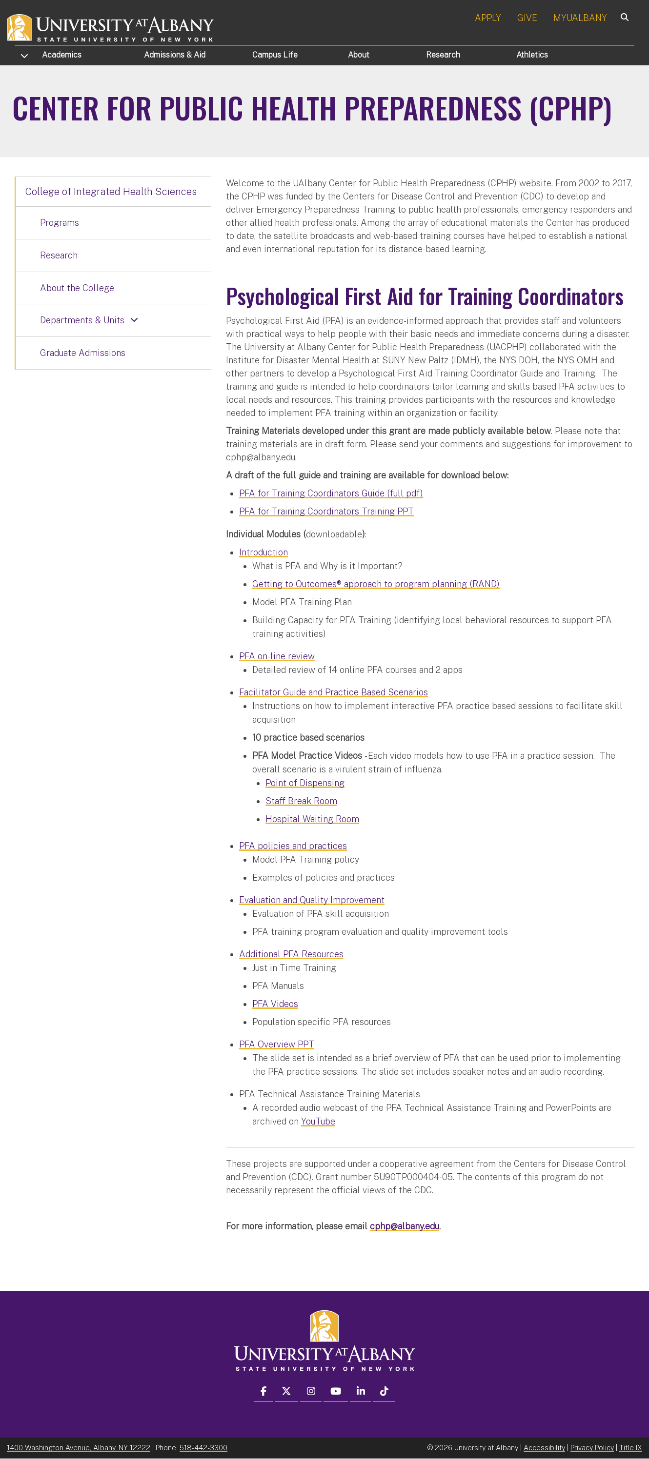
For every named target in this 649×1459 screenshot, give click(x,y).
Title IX (630, 1447)
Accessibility (544, 1447)
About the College (77, 288)
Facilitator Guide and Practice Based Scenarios (333, 692)
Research (443, 54)
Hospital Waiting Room (312, 819)
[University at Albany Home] (111, 26)
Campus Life (275, 54)
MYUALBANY (580, 18)
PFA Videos (275, 1004)
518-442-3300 (203, 1447)
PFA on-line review (277, 656)
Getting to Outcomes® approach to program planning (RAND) (376, 584)
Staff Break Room (301, 801)
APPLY (488, 18)
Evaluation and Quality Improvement (312, 900)
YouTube (318, 1121)
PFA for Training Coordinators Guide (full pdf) (331, 493)
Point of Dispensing (305, 783)
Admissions (174, 54)
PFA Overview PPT (276, 1044)
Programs (59, 222)
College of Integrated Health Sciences (111, 191)
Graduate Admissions (82, 353)
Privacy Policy (592, 1447)
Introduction (263, 552)
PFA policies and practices (293, 846)
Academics (61, 54)
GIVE (527, 18)
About (358, 54)
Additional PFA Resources (291, 954)
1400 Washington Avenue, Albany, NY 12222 (78, 1447)
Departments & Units (82, 320)
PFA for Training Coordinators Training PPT (326, 511)
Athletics (532, 54)
